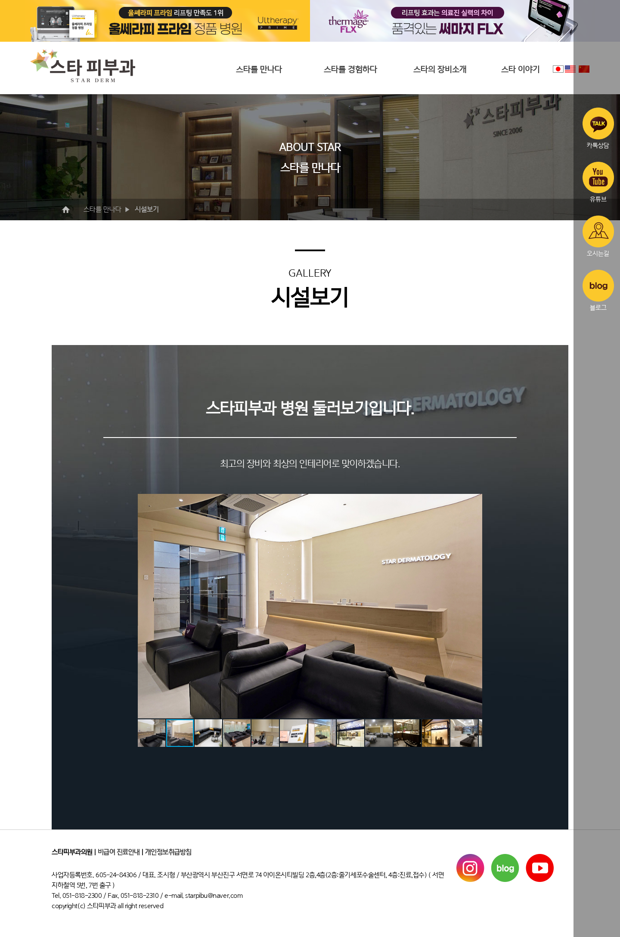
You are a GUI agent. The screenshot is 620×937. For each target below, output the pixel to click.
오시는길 (598, 236)
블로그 (598, 290)
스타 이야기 (520, 69)
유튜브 (598, 182)
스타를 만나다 (259, 69)
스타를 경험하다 (350, 69)
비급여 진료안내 (119, 852)
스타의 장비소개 (440, 69)
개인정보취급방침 (168, 852)
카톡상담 (598, 128)
